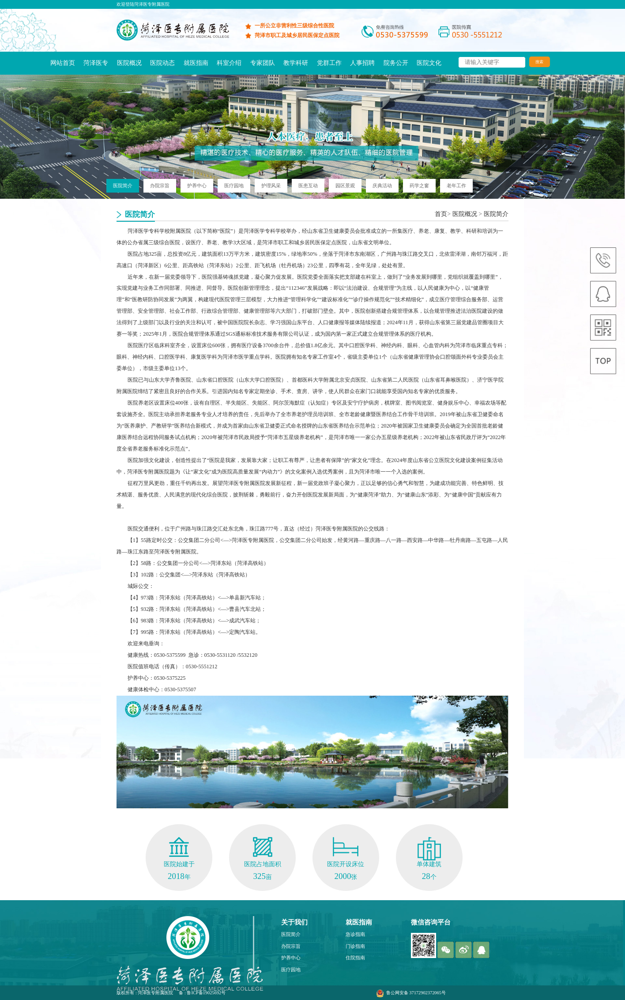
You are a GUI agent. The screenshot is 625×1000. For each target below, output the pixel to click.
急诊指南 (355, 934)
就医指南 (196, 62)
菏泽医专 (95, 62)
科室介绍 (229, 62)
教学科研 (295, 62)
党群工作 (329, 62)
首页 (441, 214)
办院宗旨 (291, 946)
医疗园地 (291, 969)
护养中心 (291, 957)
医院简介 (496, 214)
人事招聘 (362, 62)
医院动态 (162, 62)
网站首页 (62, 62)
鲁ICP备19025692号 (206, 992)
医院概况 (129, 62)
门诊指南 (355, 946)
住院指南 (355, 957)
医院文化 (429, 62)
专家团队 (262, 62)
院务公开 (396, 62)
